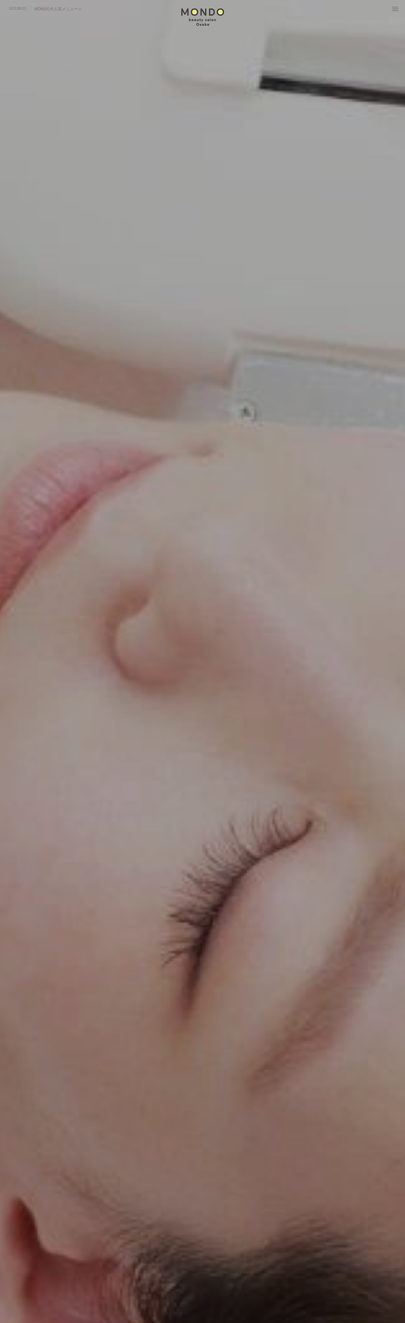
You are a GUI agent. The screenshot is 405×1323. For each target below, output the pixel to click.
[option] (84, 9)
